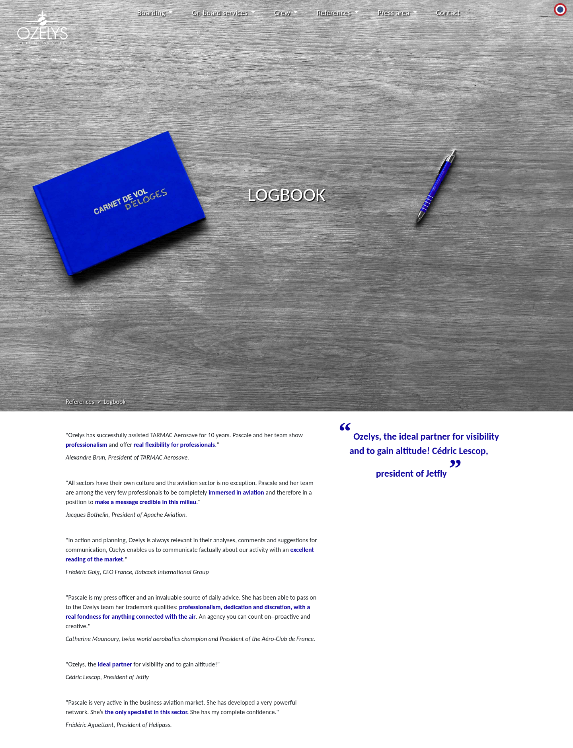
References (80, 401)
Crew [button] (283, 12)
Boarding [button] (152, 12)
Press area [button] (394, 12)
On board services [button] (220, 12)
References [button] (335, 12)
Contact (448, 12)
